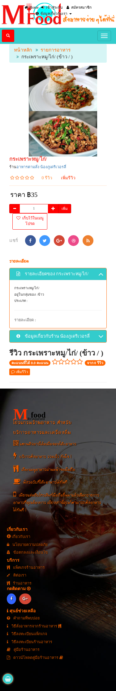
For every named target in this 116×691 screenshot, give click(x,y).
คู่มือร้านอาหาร (23, 649)
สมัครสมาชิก (79, 7)
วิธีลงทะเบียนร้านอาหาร (29, 642)
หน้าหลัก (23, 49)
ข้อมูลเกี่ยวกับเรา (54, 13)
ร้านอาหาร (19, 583)
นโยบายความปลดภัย (27, 545)
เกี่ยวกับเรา (18, 537)
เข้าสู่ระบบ (52, 7)
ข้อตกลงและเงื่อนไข (27, 552)
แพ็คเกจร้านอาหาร (26, 567)
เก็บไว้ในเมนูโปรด (30, 221)
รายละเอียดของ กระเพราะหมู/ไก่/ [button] (60, 274)
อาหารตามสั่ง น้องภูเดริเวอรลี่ (41, 167)
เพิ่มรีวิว (68, 178)
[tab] (58, 274)
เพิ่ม (65, 208)
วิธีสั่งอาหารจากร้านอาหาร (34, 626)
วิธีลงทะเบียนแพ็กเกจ (27, 634)
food (29, 414)
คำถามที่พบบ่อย (23, 618)
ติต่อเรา (16, 575)
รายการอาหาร (56, 49)
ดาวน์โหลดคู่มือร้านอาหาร (35, 658)
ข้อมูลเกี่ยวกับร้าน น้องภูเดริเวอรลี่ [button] (60, 337)
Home (31, 7)
